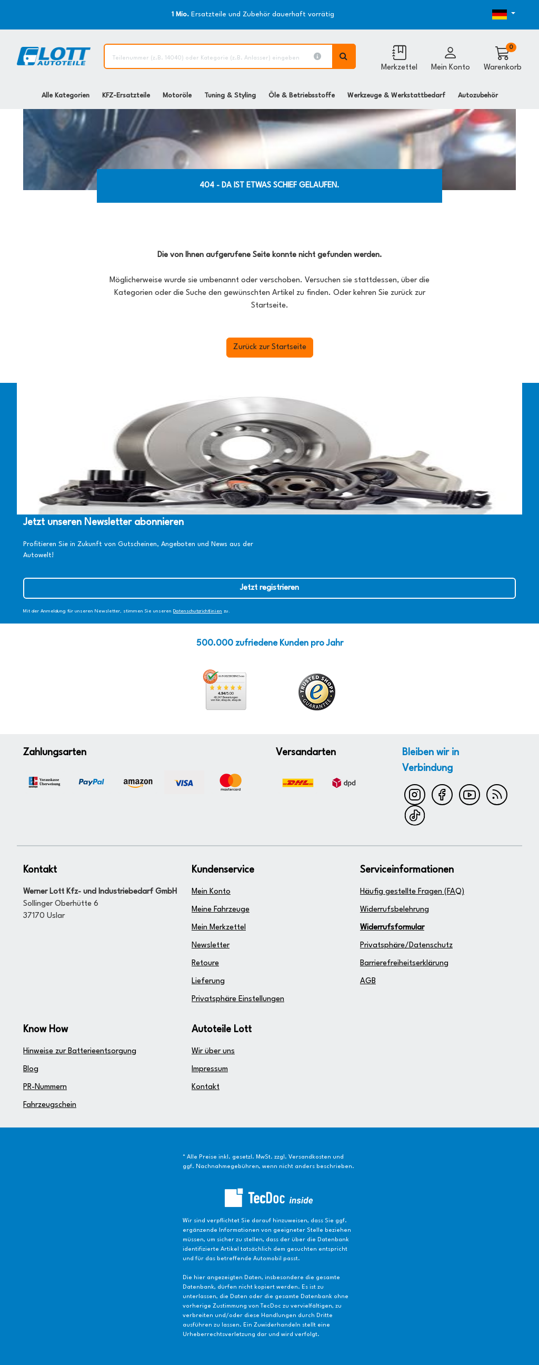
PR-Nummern (45, 1087)
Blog (30, 1069)
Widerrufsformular (392, 928)
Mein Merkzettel (219, 928)
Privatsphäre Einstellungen (238, 999)
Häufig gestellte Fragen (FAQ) (412, 892)
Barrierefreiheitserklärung (404, 963)
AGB (368, 981)
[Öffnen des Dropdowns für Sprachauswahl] (495, 14)
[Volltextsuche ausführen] (344, 56)
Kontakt (205, 1087)
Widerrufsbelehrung (394, 910)
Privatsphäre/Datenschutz (406, 945)
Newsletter (210, 945)
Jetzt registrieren (269, 588)
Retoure (205, 963)
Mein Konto (211, 892)
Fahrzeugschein (49, 1105)
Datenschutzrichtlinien (197, 611)
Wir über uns (213, 1051)
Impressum (210, 1069)
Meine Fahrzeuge (220, 910)
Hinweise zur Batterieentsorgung (79, 1051)
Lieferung (208, 981)
